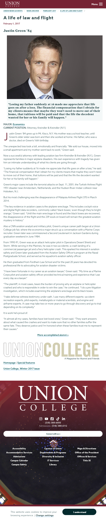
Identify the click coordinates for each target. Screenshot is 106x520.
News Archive (33, 11)
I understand (79, 512)
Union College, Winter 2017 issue (21, 368)
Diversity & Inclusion (53, 456)
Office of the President (87, 452)
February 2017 (49, 11)
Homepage (9, 362)
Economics (19, 124)
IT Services (53, 460)
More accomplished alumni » (53, 335)
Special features (26, 362)
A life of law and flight (71, 11)
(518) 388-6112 (59, 426)
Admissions (19, 456)
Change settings (45, 515)
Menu (97, 4)
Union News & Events (12, 11)
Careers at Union (53, 448)
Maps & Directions (86, 448)
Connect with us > (53, 434)
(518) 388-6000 (53, 422)
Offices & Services (86, 456)
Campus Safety (19, 464)
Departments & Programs (53, 452)
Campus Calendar (19, 460)
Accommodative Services (19, 452)
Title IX (87, 460)
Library (53, 464)
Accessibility (19, 448)
